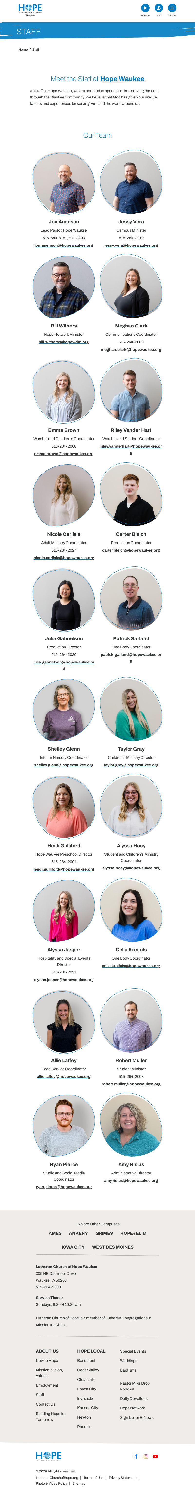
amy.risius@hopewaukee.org (131, 1180)
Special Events (133, 1351)
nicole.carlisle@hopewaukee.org (64, 558)
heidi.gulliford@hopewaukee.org (64, 869)
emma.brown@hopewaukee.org (63, 454)
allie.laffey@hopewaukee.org (64, 1076)
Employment (47, 1385)
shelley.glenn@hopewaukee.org (63, 765)
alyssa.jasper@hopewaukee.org (64, 980)
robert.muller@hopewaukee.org (131, 1084)
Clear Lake (86, 1379)
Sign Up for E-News (137, 1417)
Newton (84, 1417)
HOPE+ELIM (133, 1233)
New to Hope (47, 1360)
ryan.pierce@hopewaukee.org (64, 1187)
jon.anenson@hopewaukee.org (64, 245)
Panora (83, 1427)
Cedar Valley (88, 1370)
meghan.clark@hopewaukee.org (131, 349)
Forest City (86, 1389)
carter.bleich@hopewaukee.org (131, 550)
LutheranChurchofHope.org (57, 1478)
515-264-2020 (63, 655)
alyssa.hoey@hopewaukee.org (131, 868)
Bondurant (86, 1360)
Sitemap (79, 1483)
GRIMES (104, 1233)
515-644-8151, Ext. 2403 (64, 238)
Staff (40, 1395)
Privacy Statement (123, 1478)
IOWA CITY (73, 1247)
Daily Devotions (134, 1399)
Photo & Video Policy (51, 1483)
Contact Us (45, 1404)
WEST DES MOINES (113, 1247)
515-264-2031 (63, 972)
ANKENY (78, 1233)
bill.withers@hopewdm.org (64, 342)
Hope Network (132, 1408)
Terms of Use (93, 1478)
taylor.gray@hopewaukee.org (131, 765)
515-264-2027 (63, 550)
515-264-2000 (131, 342)
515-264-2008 (131, 1076)
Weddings (128, 1361)
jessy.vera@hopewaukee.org (131, 245)
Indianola (85, 1398)
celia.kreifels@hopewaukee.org (131, 966)
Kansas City (87, 1408)
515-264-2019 (131, 238)
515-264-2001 (63, 862)
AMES (55, 1233)
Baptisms (128, 1370)
